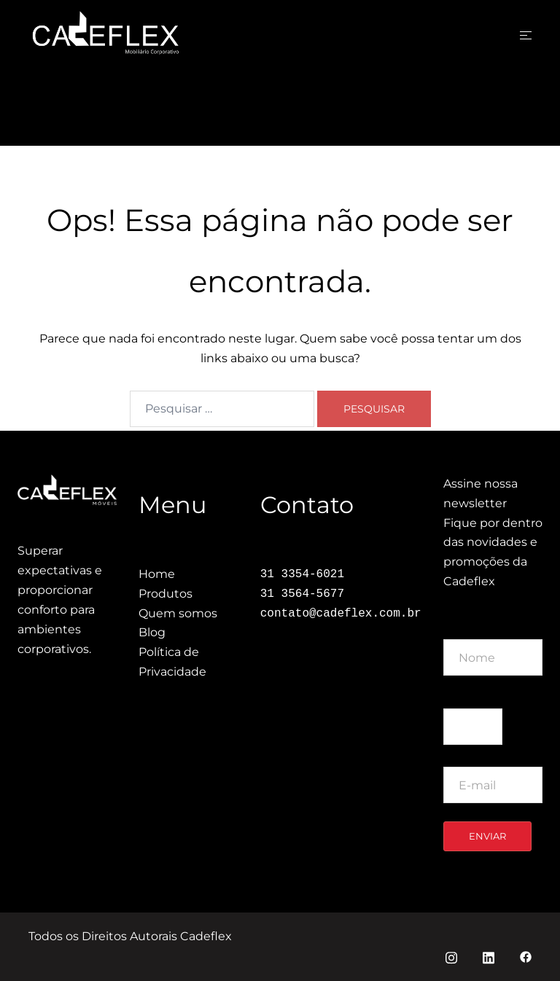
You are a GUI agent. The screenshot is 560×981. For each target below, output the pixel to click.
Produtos (165, 594)
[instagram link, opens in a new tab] (451, 956)
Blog (152, 632)
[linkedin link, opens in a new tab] (488, 956)
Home (157, 574)
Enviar (487, 836)
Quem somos (178, 613)
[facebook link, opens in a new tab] (526, 956)
